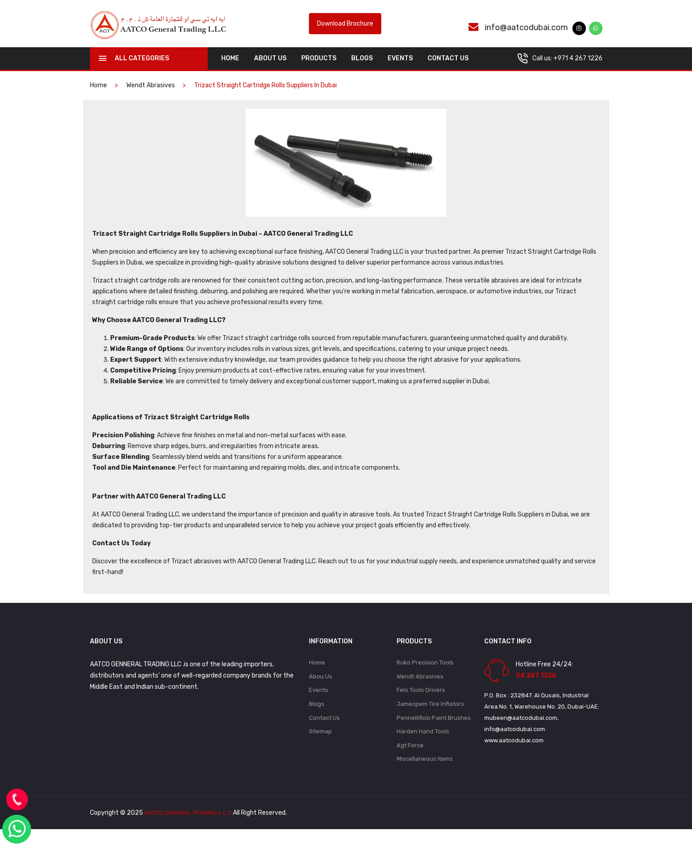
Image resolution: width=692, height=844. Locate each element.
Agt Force (410, 759)
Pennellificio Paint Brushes (434, 730)
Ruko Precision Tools (425, 672)
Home (317, 672)
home (230, 68)
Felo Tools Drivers (421, 701)
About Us (270, 68)
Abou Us (320, 687)
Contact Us (448, 68)
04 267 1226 (536, 685)
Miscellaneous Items (425, 773)
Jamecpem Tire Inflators (430, 716)
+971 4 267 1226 (578, 68)
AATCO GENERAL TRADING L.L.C (189, 827)
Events (400, 68)
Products (318, 68)
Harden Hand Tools (423, 744)
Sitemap (320, 744)
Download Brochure (345, 28)
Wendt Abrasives (150, 95)
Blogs (362, 68)
